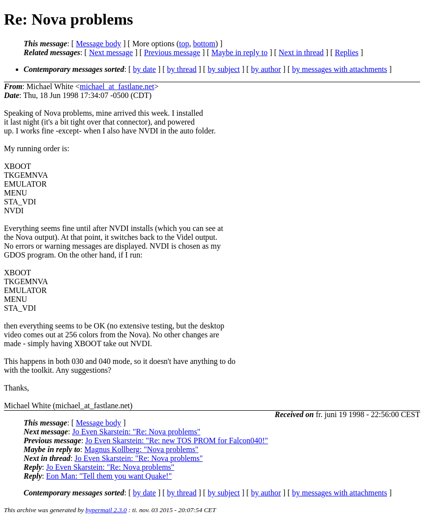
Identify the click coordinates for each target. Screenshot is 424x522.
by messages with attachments (339, 69)
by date (144, 69)
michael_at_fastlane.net (117, 86)
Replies (347, 52)
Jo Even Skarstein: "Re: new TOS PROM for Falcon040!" (176, 440)
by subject (224, 69)
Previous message (172, 52)
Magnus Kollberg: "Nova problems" (142, 449)
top (184, 43)
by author (266, 69)
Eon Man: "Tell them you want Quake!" (109, 476)
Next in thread (301, 52)
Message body (98, 43)
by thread (182, 69)
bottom (204, 43)
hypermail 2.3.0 (106, 510)
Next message (111, 52)
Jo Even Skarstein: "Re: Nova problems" (136, 431)
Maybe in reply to (240, 52)
